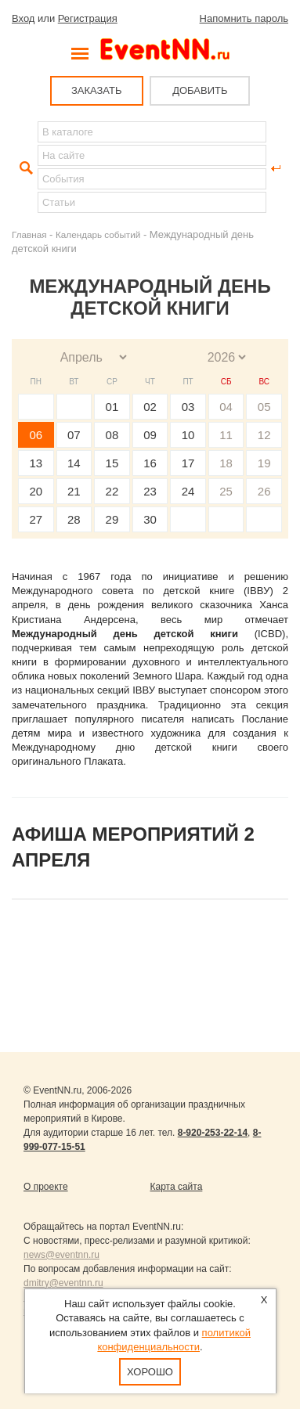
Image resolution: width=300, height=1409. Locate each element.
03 (188, 406)
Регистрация (87, 18)
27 (35, 519)
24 (188, 491)
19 (264, 463)
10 (188, 434)
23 (150, 491)
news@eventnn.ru (61, 1254)
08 (112, 434)
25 (226, 491)
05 (264, 406)
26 (264, 491)
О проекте (45, 1186)
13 (35, 463)
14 (74, 463)
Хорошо (150, 1372)
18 (226, 463)
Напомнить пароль (244, 18)
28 (74, 519)
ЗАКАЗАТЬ (96, 90)
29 (112, 519)
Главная (29, 234)
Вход (23, 18)
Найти (24, 168)
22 (112, 491)
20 (35, 491)
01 (112, 406)
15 (112, 463)
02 (150, 406)
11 (226, 434)
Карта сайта (176, 1186)
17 (188, 463)
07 (74, 434)
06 (35, 434)
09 (150, 434)
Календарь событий (98, 234)
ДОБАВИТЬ (199, 90)
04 (226, 406)
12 (264, 434)
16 (150, 463)
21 (74, 491)
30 (150, 519)
